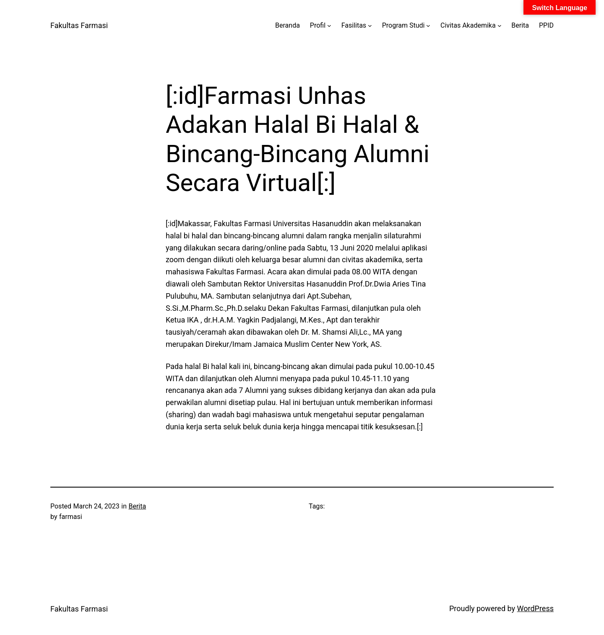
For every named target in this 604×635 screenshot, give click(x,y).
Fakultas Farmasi (79, 25)
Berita (137, 506)
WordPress (535, 608)
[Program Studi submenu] (428, 25)
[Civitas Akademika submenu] (499, 25)
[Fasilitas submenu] (370, 25)
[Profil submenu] (329, 25)
